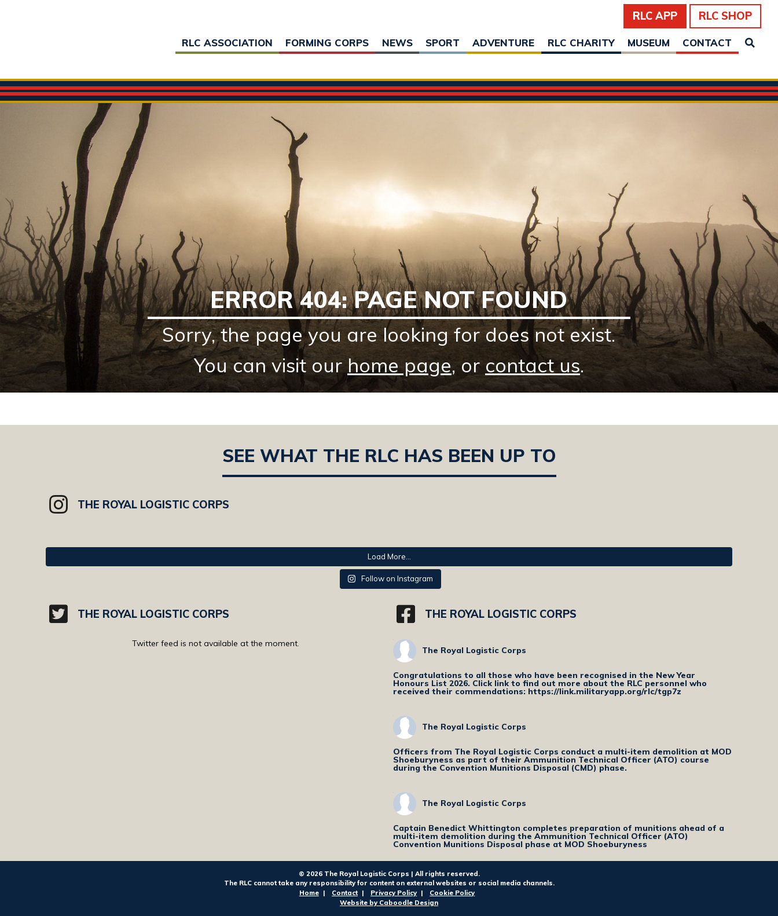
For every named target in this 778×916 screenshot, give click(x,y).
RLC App (655, 16)
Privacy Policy (393, 893)
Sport (442, 42)
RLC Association (227, 42)
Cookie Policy (452, 893)
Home (309, 893)
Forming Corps (327, 42)
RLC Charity (581, 42)
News (397, 42)
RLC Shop (725, 16)
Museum (648, 42)
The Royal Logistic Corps (474, 650)
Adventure (503, 42)
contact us (532, 365)
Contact (707, 42)
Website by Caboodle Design (389, 903)
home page (399, 365)
